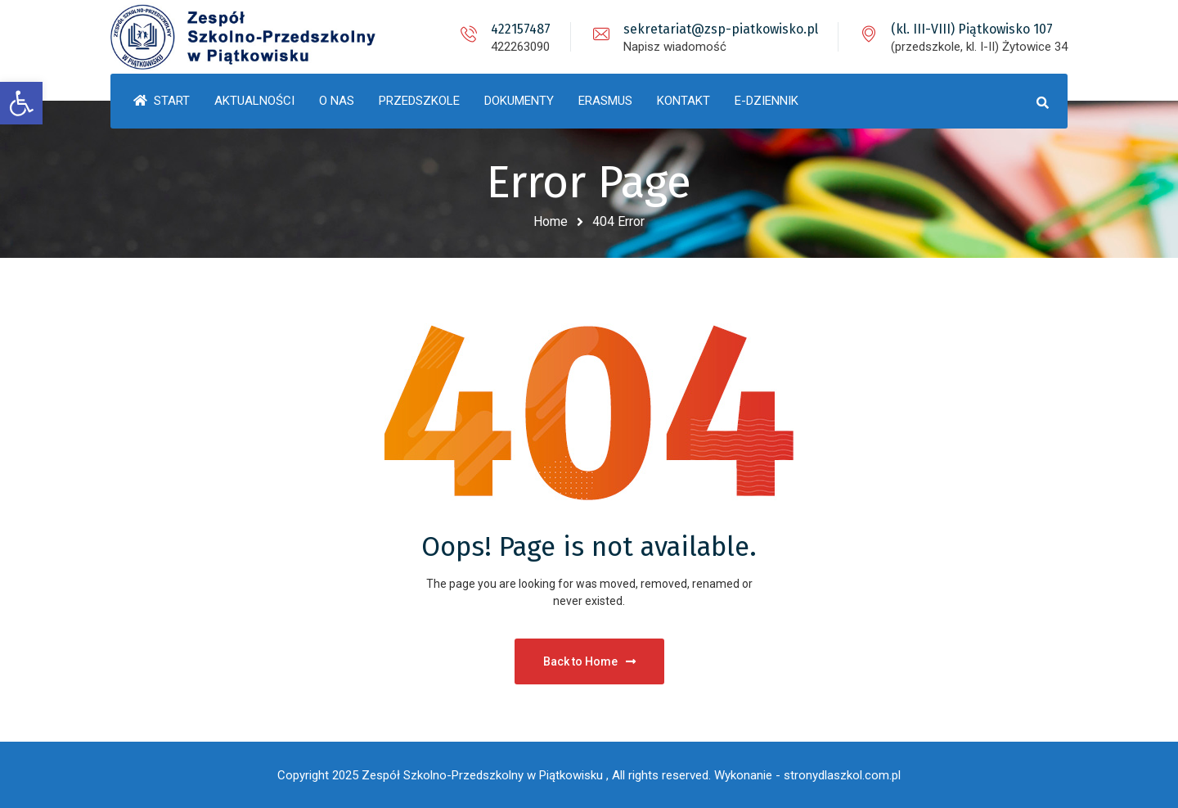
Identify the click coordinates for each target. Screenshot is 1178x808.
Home (550, 221)
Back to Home (589, 661)
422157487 (521, 29)
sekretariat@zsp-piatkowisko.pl (720, 29)
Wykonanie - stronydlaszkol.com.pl (807, 775)
